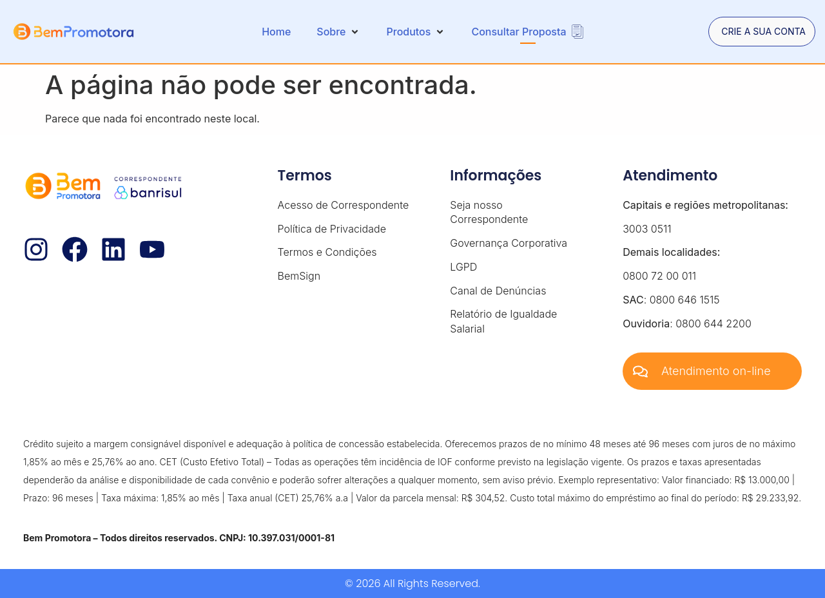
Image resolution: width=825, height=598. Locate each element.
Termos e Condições (327, 252)
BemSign (299, 275)
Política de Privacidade (332, 228)
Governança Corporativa (508, 242)
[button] (338, 32)
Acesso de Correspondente (343, 204)
